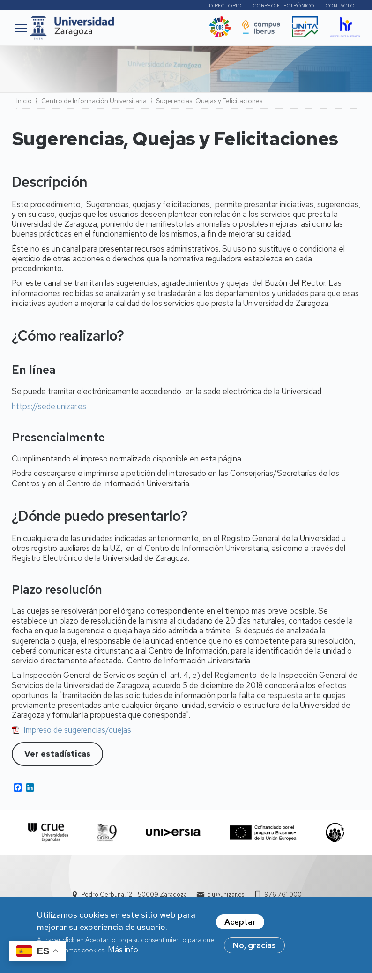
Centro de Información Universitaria (94, 101)
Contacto (340, 5)
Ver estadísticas (57, 754)
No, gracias (254, 947)
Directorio (225, 5)
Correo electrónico (283, 5)
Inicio (24, 101)
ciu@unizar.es (225, 895)
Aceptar (240, 923)
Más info (123, 951)
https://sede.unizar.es (49, 406)
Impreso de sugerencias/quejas (77, 730)
